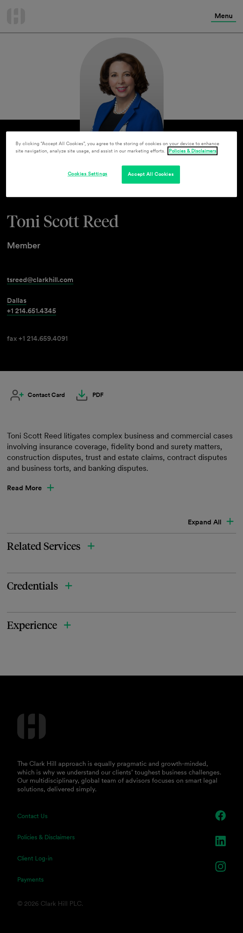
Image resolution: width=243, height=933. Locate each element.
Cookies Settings (87, 174)
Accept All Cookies (151, 174)
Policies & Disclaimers (192, 151)
